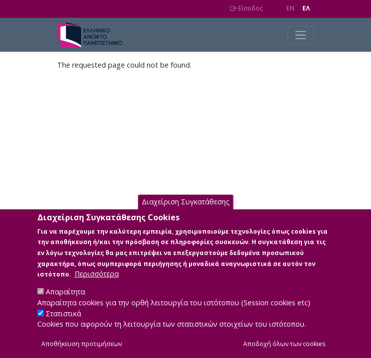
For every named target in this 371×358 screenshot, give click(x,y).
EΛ (306, 8)
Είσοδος (246, 8)
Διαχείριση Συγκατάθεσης (186, 212)
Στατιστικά (63, 324)
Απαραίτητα (65, 302)
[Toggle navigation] (300, 35)
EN (290, 8)
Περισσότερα (97, 284)
